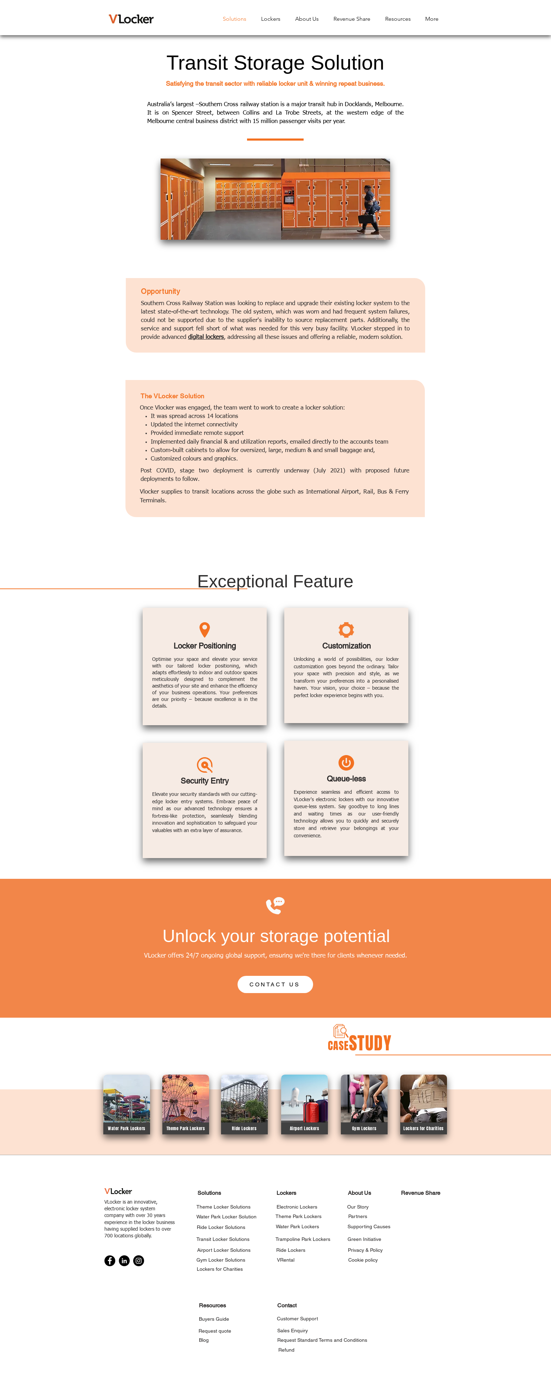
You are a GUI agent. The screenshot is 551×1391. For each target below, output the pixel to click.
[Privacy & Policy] (365, 1250)
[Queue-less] (346, 779)
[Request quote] (215, 1331)
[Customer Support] (297, 1318)
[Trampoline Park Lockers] (303, 1239)
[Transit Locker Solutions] (223, 1239)
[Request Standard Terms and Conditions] (322, 1340)
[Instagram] (138, 1260)
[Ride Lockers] (244, 1128)
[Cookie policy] (363, 1260)
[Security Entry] (204, 781)
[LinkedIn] (124, 1260)
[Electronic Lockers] (297, 1207)
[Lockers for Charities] (423, 1128)
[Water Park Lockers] (126, 1128)
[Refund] (286, 1350)
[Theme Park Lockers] (185, 1128)
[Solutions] (209, 1193)
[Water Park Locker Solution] (226, 1216)
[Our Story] (358, 1207)
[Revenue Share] (421, 1193)
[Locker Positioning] (204, 646)
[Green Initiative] (364, 1239)
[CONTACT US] (275, 984)
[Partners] (357, 1216)
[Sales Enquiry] (292, 1330)
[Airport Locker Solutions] (223, 1250)
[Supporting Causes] (369, 1226)
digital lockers (206, 337)
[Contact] (287, 1305)
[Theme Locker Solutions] (223, 1207)
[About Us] (359, 1193)
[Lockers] (286, 1193)
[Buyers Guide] (214, 1319)
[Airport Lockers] (304, 1128)
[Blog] (203, 1340)
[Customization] (346, 646)
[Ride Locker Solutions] (221, 1227)
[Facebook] (109, 1260)
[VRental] (285, 1260)
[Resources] (212, 1305)
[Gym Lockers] (364, 1128)
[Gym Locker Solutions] (220, 1260)
